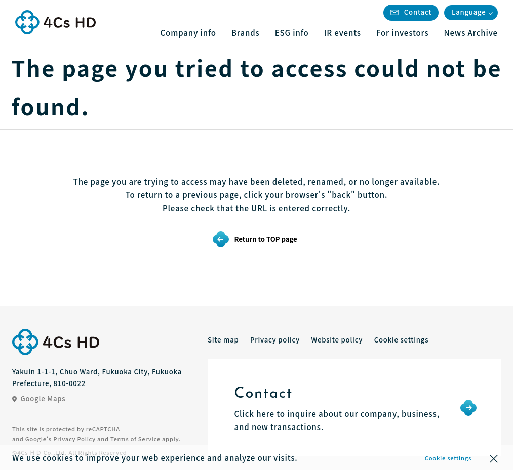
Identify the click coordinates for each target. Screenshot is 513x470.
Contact (411, 12)
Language (469, 12)
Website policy (337, 340)
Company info (188, 32)
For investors (402, 32)
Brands (245, 32)
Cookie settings (448, 458)
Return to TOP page (265, 239)
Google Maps (38, 398)
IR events (342, 32)
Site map (223, 340)
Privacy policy (275, 340)
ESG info (292, 32)
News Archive (471, 32)
